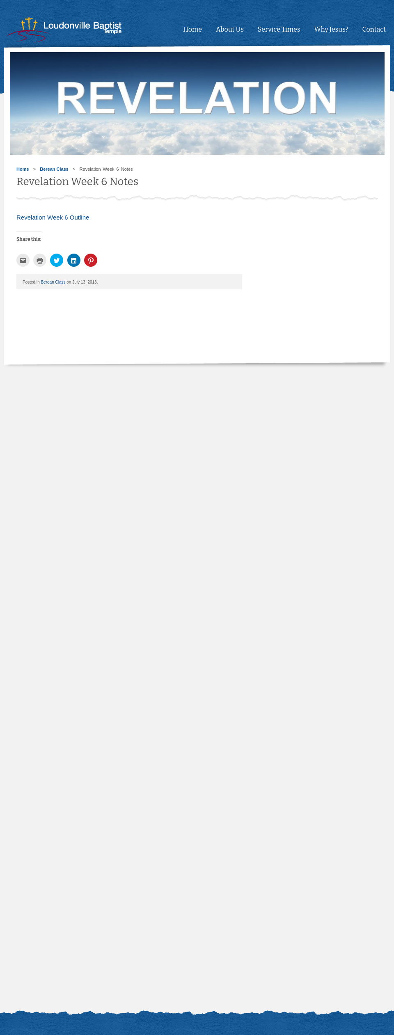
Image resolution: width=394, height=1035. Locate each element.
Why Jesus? (331, 29)
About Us (230, 29)
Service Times (279, 29)
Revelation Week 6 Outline (52, 217)
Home (192, 29)
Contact (374, 29)
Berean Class (54, 169)
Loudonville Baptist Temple (76, 29)
